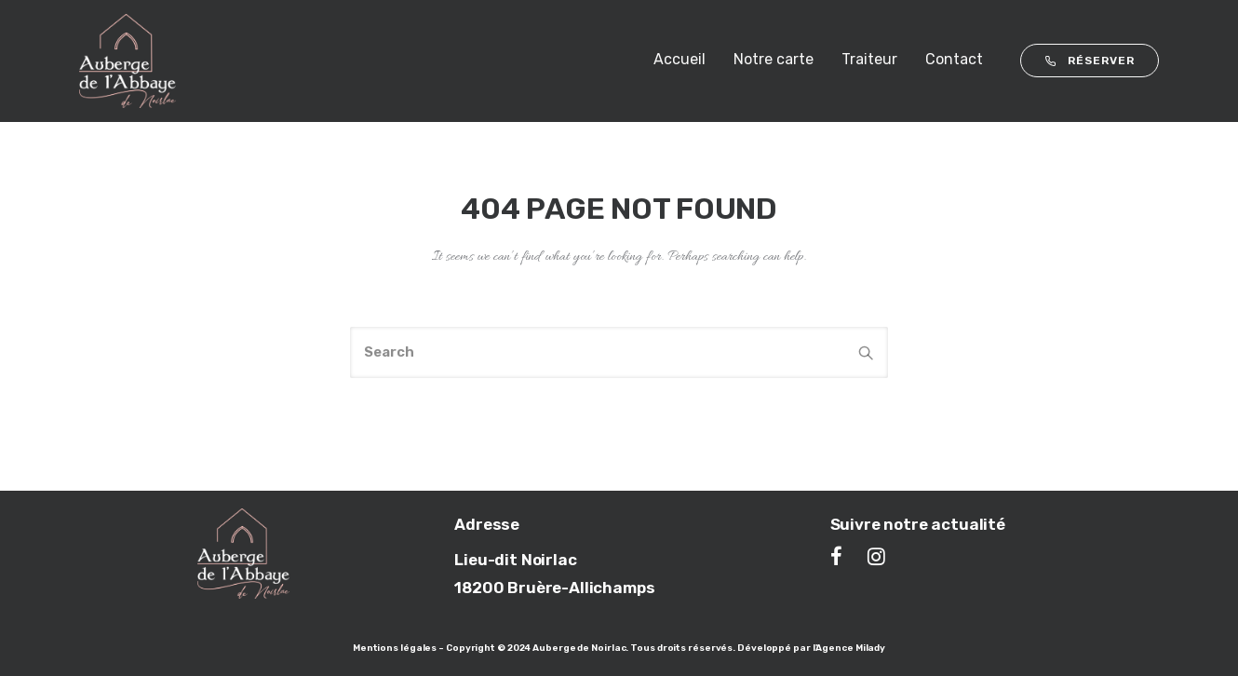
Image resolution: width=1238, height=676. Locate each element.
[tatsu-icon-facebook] (842, 556)
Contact (954, 59)
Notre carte (773, 59)
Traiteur (869, 59)
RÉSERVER (1089, 60)
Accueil (679, 59)
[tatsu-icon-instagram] (876, 556)
